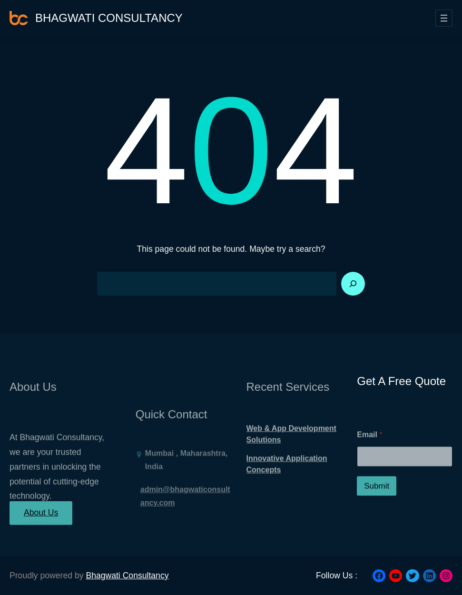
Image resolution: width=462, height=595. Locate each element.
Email (369, 449)
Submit (376, 500)
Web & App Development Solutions (291, 445)
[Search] (353, 284)
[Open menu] (443, 18)
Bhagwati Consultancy (109, 17)
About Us (41, 517)
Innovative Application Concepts (286, 475)
